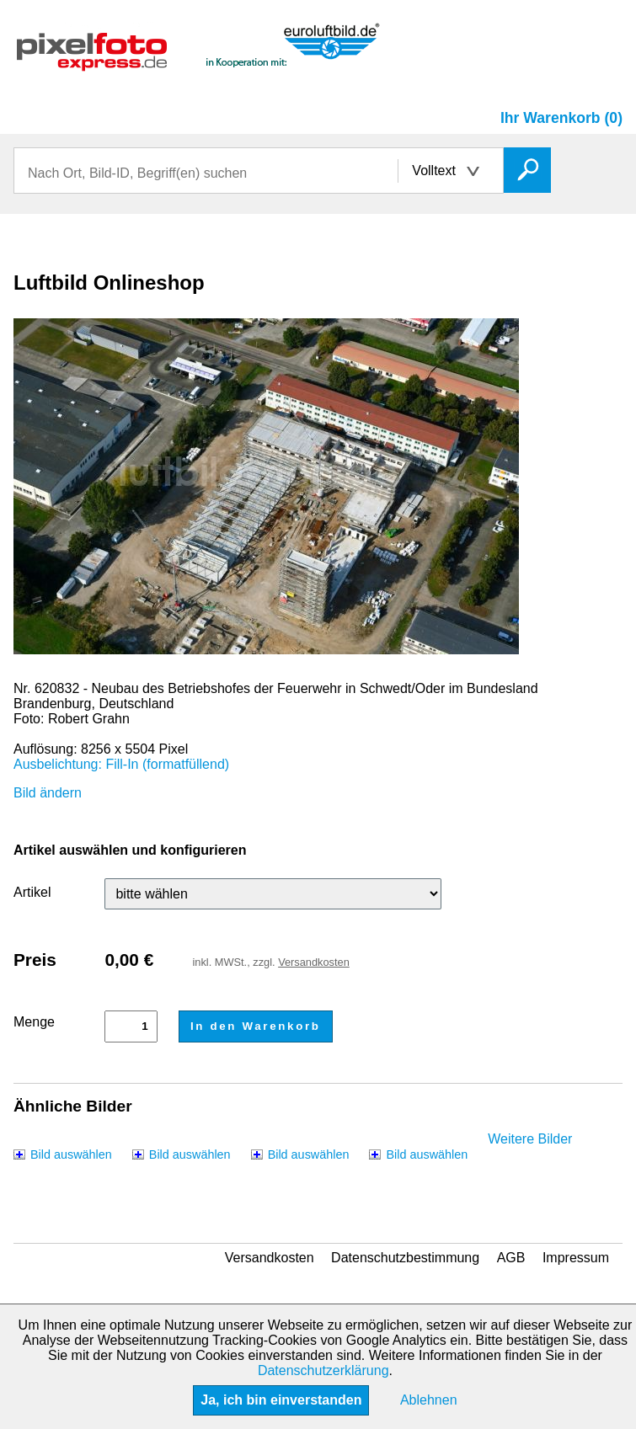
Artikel (32, 892)
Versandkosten (314, 962)
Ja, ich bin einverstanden (280, 1400)
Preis (34, 959)
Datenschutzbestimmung (405, 1257)
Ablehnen (428, 1400)
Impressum (575, 1257)
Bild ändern (47, 793)
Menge (34, 1022)
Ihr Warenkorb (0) (561, 117)
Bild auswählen (71, 1154)
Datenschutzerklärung (323, 1370)
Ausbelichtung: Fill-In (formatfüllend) (121, 764)
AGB (511, 1257)
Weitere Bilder (530, 1139)
